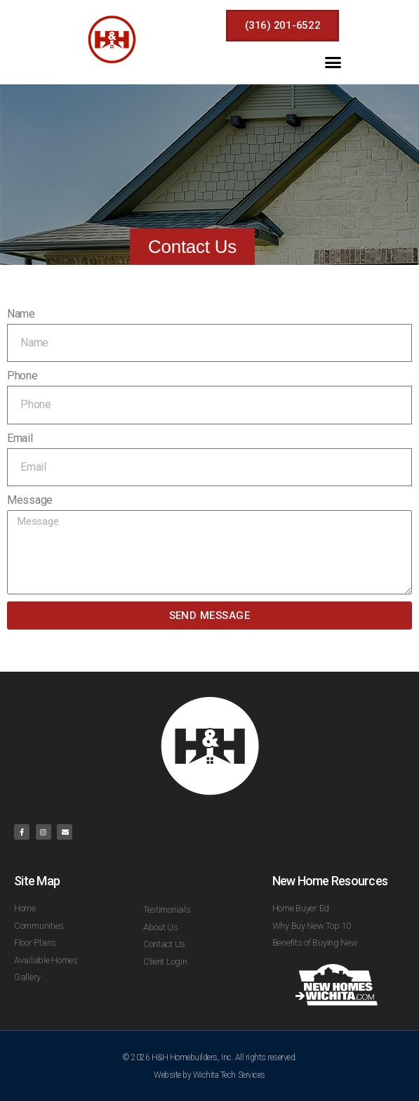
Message (30, 500)
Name (21, 313)
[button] (333, 61)
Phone (22, 375)
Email (20, 438)
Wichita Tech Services (229, 1075)
